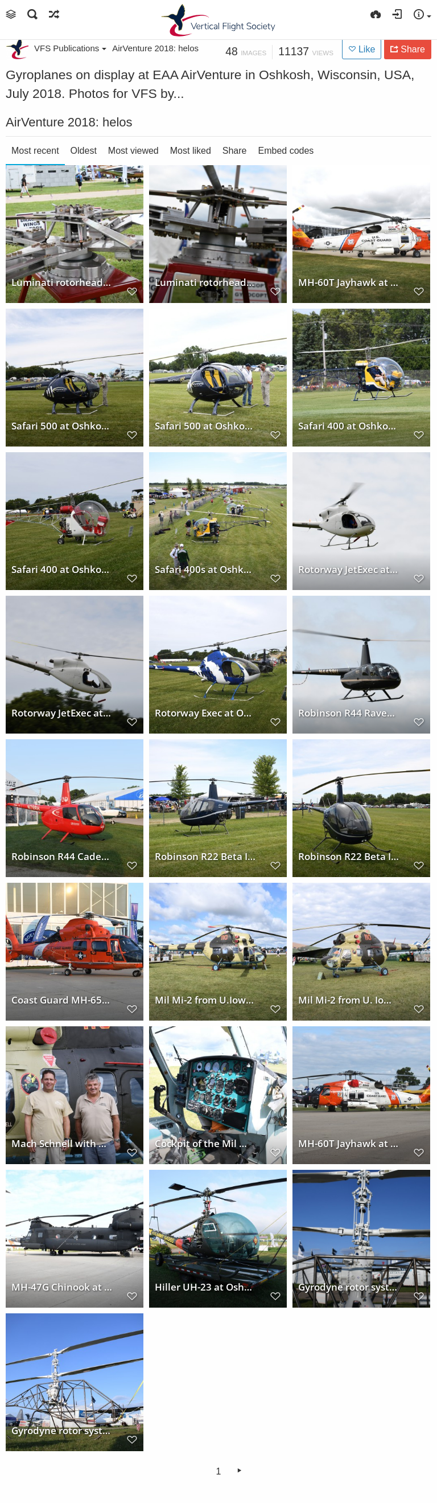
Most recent (35, 150)
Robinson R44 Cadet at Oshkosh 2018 (62, 856)
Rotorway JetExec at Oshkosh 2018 (348, 569)
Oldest (84, 150)
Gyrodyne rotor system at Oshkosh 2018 (348, 1286)
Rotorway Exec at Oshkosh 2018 (205, 712)
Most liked (190, 150)
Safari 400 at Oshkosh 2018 (348, 425)
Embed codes (286, 150)
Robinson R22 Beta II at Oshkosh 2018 (205, 856)
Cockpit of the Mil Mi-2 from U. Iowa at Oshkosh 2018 (205, 1143)
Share (234, 150)
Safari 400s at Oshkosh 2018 (205, 569)
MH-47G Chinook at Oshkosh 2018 (62, 1286)
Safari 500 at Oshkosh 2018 (62, 425)
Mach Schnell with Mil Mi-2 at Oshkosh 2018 (62, 1143)
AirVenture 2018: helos (155, 48)
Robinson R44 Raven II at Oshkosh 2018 (348, 712)
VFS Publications (70, 48)
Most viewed (133, 150)
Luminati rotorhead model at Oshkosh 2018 (62, 282)
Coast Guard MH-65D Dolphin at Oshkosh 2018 (62, 999)
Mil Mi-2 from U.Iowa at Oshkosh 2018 (205, 999)
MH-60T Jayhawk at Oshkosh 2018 (348, 282)
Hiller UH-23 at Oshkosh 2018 (205, 1286)
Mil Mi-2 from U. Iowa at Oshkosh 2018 (348, 999)
